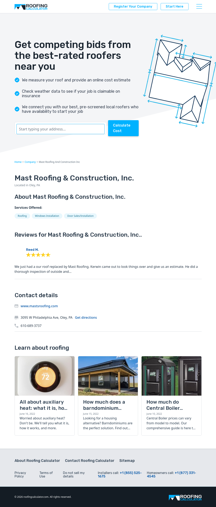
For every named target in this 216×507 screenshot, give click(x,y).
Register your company (133, 6)
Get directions (86, 317)
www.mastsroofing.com (39, 306)
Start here (174, 6)
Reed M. (32, 250)
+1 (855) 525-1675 (120, 474)
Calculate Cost (121, 128)
